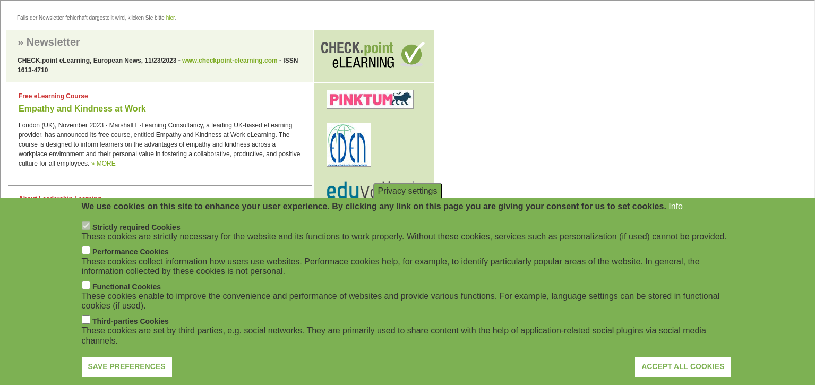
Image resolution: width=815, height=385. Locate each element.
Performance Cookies (130, 251)
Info (675, 206)
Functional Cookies (126, 287)
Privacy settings (407, 190)
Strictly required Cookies (136, 227)
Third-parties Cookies (130, 321)
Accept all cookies (682, 366)
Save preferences (127, 366)
